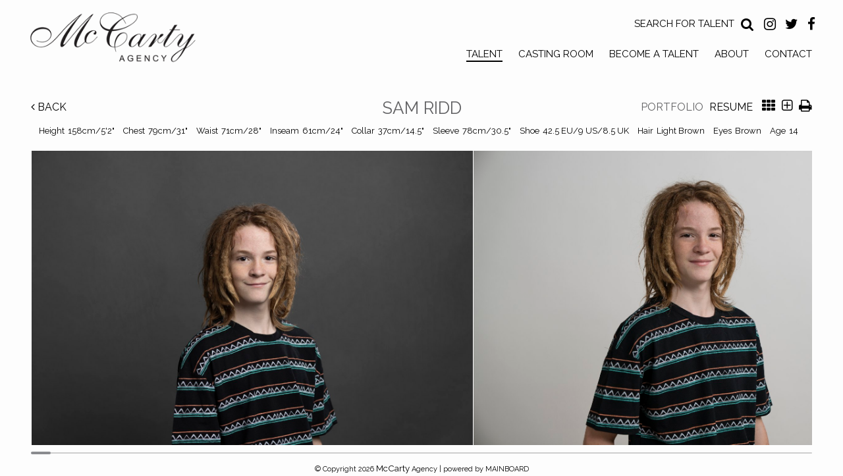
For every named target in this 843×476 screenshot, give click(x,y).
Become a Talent (654, 54)
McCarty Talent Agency (122, 40)
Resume (731, 107)
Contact (788, 54)
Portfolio (672, 107)
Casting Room (555, 54)
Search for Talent (684, 24)
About (732, 54)
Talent (484, 54)
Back (49, 107)
